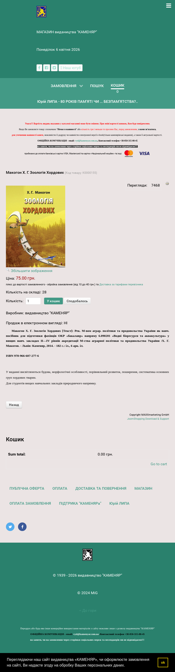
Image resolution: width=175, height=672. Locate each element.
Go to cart (159, 464)
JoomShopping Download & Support (148, 418)
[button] (126, 666)
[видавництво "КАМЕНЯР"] (41, 11)
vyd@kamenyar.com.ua (86, 141)
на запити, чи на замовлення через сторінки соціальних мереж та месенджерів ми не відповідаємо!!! (87, 146)
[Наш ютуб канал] (71, 67)
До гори (87, 610)
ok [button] (163, 662)
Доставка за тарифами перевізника (121, 284)
